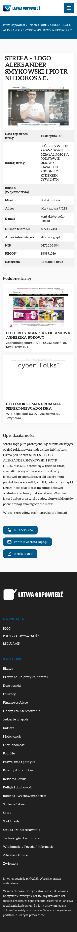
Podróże (9, 753)
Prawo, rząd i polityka (19, 761)
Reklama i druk (52, 261)
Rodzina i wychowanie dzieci (24, 795)
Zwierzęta (10, 863)
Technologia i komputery (21, 838)
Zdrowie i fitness (15, 855)
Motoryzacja (12, 736)
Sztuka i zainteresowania (21, 829)
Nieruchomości (14, 745)
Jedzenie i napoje (15, 719)
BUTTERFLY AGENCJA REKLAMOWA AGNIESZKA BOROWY (38, 335)
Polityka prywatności (21, 636)
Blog (7, 628)
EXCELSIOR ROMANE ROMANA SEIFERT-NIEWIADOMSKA (33, 406)
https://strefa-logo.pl (51, 512)
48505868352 (50, 229)
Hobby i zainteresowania (21, 711)
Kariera (8, 728)
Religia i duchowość (18, 787)
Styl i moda (11, 821)
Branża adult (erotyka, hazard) (25, 677)
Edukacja (9, 694)
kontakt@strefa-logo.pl (53, 218)
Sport (7, 812)
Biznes (8, 668)
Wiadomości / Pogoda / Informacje (28, 846)
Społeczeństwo (14, 804)
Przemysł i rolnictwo (18, 770)
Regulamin (12, 643)
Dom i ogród (12, 685)
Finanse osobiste (15, 702)
